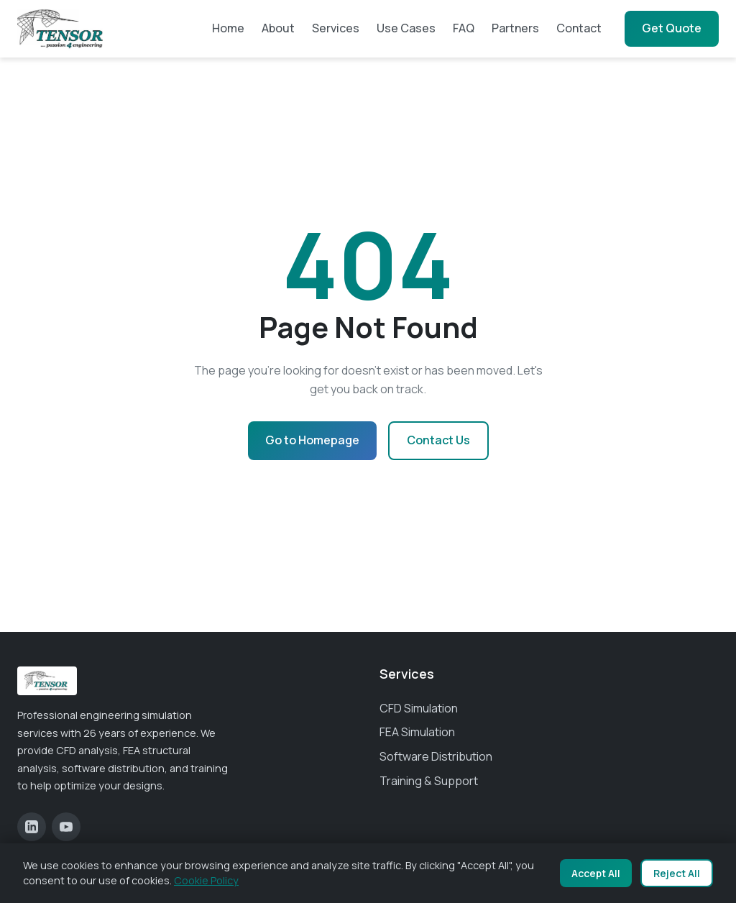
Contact (579, 28)
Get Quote (672, 28)
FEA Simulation (417, 732)
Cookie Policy (206, 880)
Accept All (595, 873)
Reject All (676, 873)
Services (335, 28)
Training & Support (429, 781)
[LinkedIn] (31, 826)
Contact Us (438, 440)
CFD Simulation (419, 708)
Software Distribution (436, 756)
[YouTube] (66, 826)
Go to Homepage (312, 440)
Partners (515, 28)
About (278, 28)
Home (228, 28)
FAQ (463, 28)
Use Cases (406, 28)
